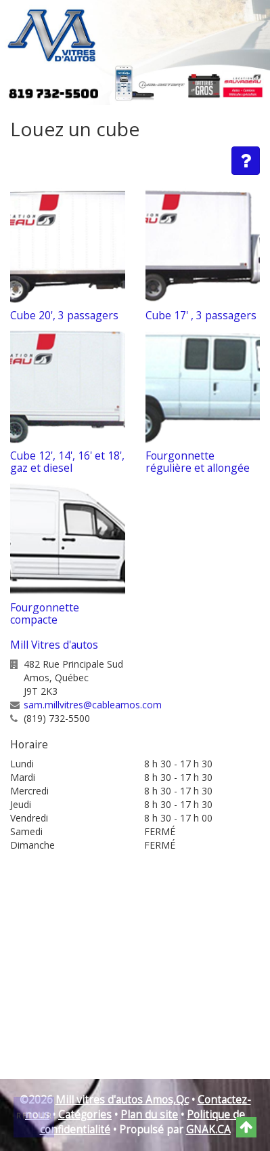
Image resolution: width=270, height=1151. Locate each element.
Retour (34, 1115)
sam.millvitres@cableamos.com (93, 704)
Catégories (85, 1115)
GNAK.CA (208, 1130)
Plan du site (149, 1115)
